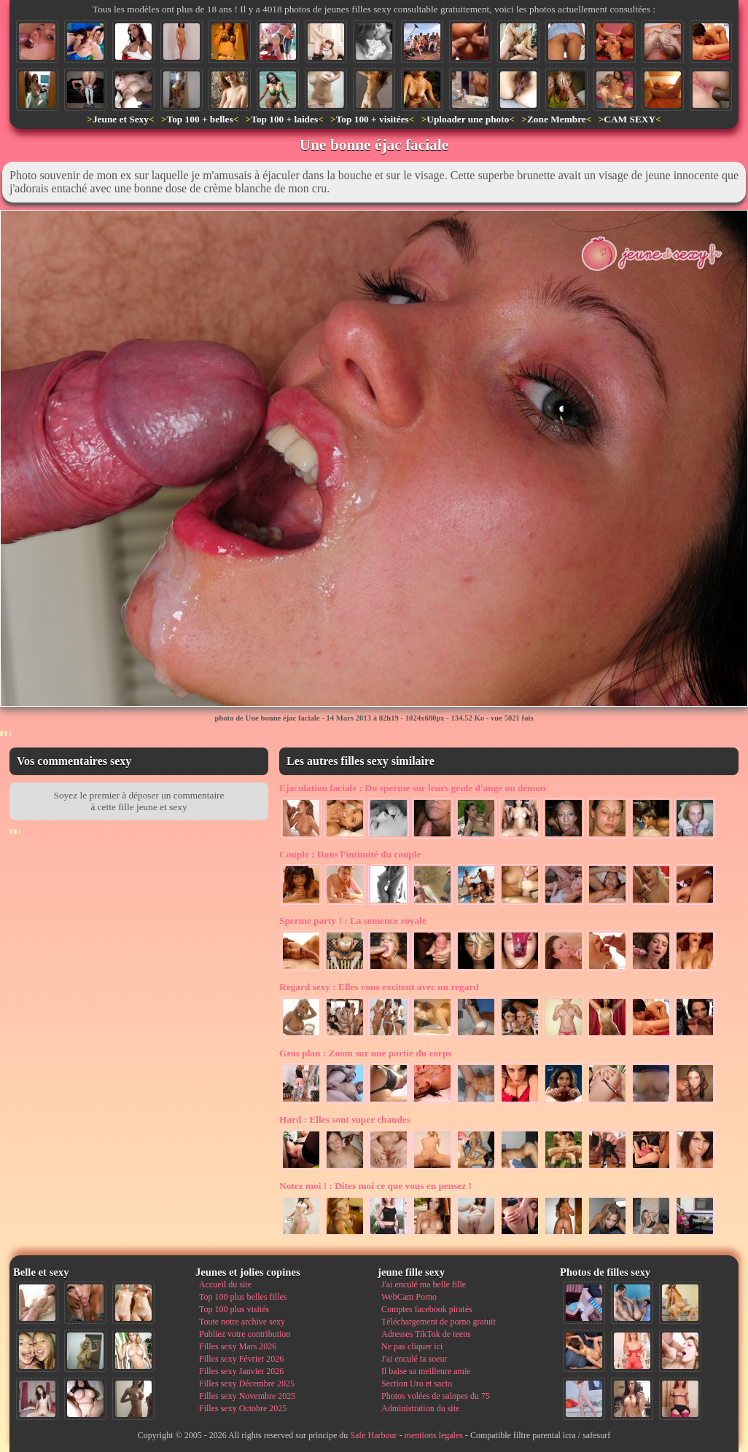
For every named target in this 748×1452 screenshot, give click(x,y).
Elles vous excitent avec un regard (379, 986)
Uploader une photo (467, 119)
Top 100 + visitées (372, 119)
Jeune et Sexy (121, 119)
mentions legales (434, 1435)
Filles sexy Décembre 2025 (247, 1383)
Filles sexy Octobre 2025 (243, 1408)
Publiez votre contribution (244, 1334)
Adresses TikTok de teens (426, 1334)
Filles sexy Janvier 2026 (241, 1371)
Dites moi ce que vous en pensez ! (375, 1185)
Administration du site (420, 1408)
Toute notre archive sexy (242, 1321)
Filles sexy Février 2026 (241, 1359)
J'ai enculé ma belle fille (423, 1284)
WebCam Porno (409, 1297)
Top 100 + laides (284, 119)
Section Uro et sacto (416, 1383)
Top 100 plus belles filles (243, 1297)
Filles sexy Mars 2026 (237, 1346)
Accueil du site (225, 1284)
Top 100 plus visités (234, 1309)
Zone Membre (556, 119)
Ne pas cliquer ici (412, 1346)
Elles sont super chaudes (344, 1119)
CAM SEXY (629, 119)
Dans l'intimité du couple (350, 854)
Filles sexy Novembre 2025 (247, 1396)
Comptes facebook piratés (426, 1309)
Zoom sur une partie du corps (365, 1053)
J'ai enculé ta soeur (414, 1359)
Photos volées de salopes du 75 (435, 1396)
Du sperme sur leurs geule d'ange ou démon (412, 787)
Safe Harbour (373, 1435)
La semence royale (352, 920)
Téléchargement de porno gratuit (438, 1321)
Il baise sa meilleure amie (426, 1371)
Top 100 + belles (199, 119)
